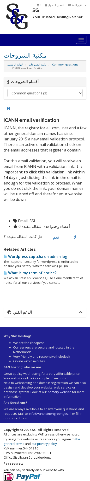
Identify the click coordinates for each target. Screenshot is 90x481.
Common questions (65, 64)
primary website (59, 392)
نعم (53, 237)
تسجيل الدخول (54, 5)
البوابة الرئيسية (15, 64)
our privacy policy (44, 443)
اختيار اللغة (77, 5)
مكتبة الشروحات (38, 64)
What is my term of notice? (30, 273)
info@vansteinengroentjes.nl (50, 413)
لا (72, 237)
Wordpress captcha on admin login (37, 256)
